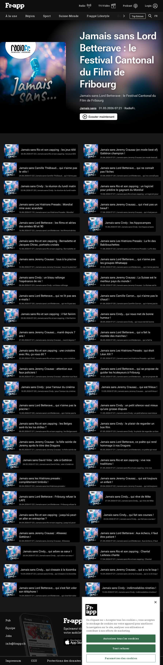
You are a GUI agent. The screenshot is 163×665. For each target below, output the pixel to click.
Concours (121, 20)
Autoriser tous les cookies (121, 654)
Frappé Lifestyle (95, 20)
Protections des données (64, 660)
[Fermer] (155, 618)
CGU (34, 660)
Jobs (8, 636)
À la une (8, 20)
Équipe (10, 628)
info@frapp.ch (15, 643)
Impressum (13, 660)
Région (27, 20)
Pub (8, 620)
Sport (44, 20)
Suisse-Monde (66, 20)
